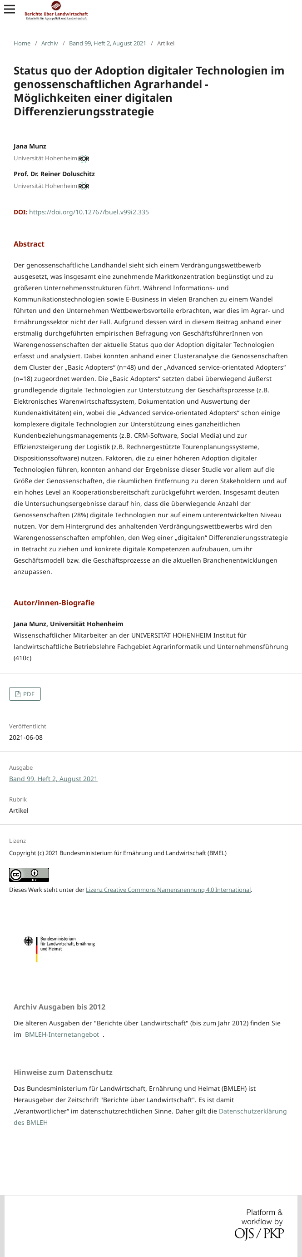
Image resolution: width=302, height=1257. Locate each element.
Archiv (49, 43)
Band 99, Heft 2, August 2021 (107, 43)
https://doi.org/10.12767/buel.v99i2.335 (89, 212)
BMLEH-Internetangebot (62, 1034)
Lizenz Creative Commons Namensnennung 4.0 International (168, 890)
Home (22, 43)
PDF (28, 694)
